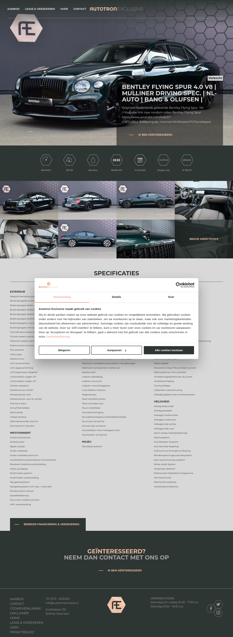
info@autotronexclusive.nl (62, 603)
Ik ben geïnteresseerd (155, 134)
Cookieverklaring (58, 336)
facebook (211, 608)
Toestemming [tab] (62, 297)
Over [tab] (171, 297)
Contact (79, 9)
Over (64, 9)
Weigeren (64, 350)
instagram (218, 613)
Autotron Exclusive (116, 9)
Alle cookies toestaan (169, 350)
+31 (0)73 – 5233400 (58, 598)
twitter (218, 604)
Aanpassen (116, 350)
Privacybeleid (22, 632)
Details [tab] (116, 297)
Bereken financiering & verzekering (51, 524)
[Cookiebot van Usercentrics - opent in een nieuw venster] (178, 285)
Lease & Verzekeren (40, 9)
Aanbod (13, 9)
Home (14, 618)
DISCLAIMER (19, 613)
